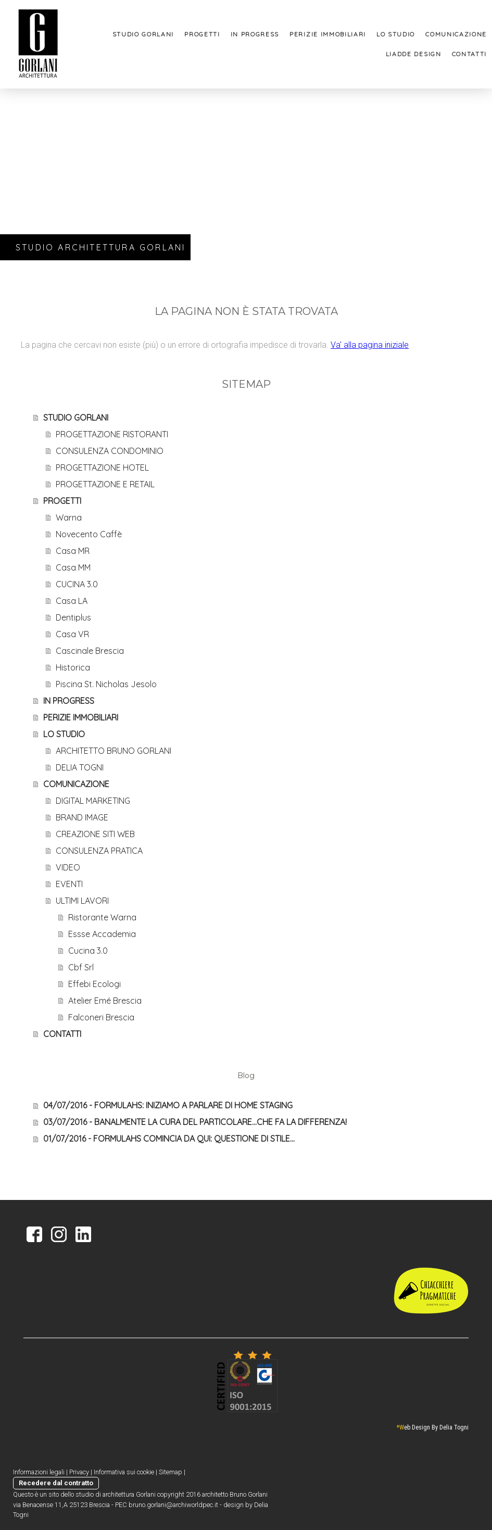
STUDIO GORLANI (143, 34)
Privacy (79, 1472)
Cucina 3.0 (88, 950)
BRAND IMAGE (82, 817)
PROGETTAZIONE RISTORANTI (112, 434)
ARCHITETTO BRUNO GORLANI (113, 750)
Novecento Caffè (89, 534)
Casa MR (73, 551)
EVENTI (69, 884)
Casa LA (71, 601)
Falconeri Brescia (101, 1017)
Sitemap (170, 1472)
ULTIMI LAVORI (82, 900)
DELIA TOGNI (80, 767)
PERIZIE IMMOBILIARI (327, 34)
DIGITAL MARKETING (93, 800)
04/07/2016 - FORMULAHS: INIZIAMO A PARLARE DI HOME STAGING (168, 1105)
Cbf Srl (81, 967)
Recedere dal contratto (56, 1483)
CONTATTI (469, 54)
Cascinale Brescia (90, 651)
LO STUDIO (395, 34)
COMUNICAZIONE (456, 34)
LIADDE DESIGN (413, 54)
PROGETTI (202, 34)
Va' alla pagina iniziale (370, 345)
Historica (73, 667)
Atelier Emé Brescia (105, 1000)
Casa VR (72, 634)
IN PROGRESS (255, 34)
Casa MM (73, 567)
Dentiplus (73, 617)
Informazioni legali (39, 1472)
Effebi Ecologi (94, 984)
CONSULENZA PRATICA (99, 850)
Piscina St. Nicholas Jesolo (106, 684)
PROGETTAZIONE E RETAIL (105, 484)
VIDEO (68, 867)
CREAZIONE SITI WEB (95, 834)
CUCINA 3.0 (77, 584)
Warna (69, 517)
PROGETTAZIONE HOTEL (102, 467)
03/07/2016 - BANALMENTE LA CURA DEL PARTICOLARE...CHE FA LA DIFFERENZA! (195, 1122)
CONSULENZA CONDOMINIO (109, 451)
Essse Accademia (102, 934)
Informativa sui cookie (124, 1472)
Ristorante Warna (102, 917)
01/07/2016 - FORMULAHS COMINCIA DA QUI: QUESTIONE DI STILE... (169, 1138)
